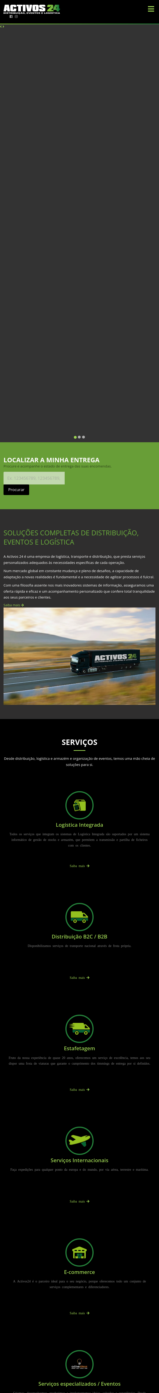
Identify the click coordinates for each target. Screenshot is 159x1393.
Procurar (16, 489)
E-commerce (79, 1271)
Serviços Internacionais (79, 1160)
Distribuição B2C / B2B (79, 936)
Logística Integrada (79, 824)
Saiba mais (14, 605)
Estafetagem (79, 1048)
